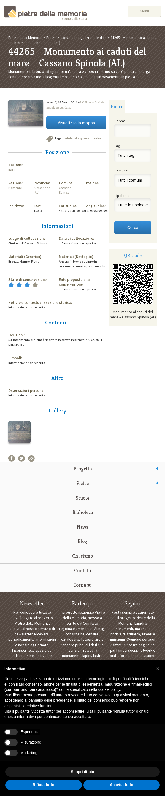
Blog (82, 541)
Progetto (83, 468)
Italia (12, 169)
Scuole (82, 498)
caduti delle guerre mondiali (82, 138)
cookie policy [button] (109, 689)
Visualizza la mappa (76, 122)
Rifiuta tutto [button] (43, 784)
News (82, 527)
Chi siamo (82, 556)
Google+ (31, 458)
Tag (117, 145)
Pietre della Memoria (45, 13)
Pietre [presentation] (117, 106)
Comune (121, 170)
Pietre (82, 483)
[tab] (117, 106)
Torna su (82, 585)
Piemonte (15, 188)
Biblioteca (82, 512)
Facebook (11, 458)
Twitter (21, 458)
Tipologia (121, 195)
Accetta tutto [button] (121, 784)
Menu (144, 11)
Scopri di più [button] (82, 772)
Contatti (82, 570)
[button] (157, 668)
